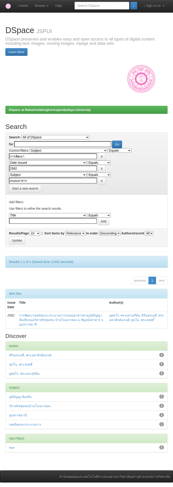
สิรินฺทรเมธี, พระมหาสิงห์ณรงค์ (30, 355)
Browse (42, 5)
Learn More (16, 52)
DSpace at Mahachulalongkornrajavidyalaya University (50, 110)
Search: (14, 137)
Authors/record (132, 233)
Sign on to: (154, 6)
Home (23, 6)
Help (58, 5)
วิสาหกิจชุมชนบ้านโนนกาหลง (30, 406)
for (11, 144)
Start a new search (25, 188)
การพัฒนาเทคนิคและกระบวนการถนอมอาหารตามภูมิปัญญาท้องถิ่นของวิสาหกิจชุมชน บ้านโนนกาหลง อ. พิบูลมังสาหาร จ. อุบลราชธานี (61, 320)
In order (92, 233)
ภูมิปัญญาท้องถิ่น (20, 397)
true (11, 447)
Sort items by (54, 233)
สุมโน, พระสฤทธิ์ (142, 320)
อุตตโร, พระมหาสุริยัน (124, 315)
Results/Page (19, 233)
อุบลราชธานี (18, 415)
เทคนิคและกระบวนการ (25, 424)
